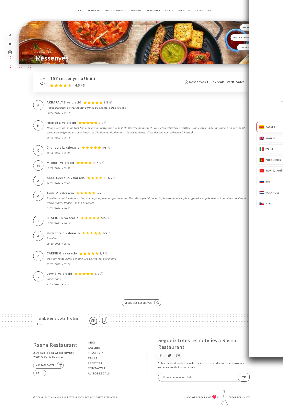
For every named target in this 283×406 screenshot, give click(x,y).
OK (244, 377)
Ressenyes (153, 10)
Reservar (94, 10)
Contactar (203, 10)
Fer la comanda (115, 10)
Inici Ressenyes (46, 52)
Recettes (184, 10)
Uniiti (246, 397)
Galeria (136, 10)
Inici (80, 10)
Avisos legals (99, 373)
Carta (169, 10)
